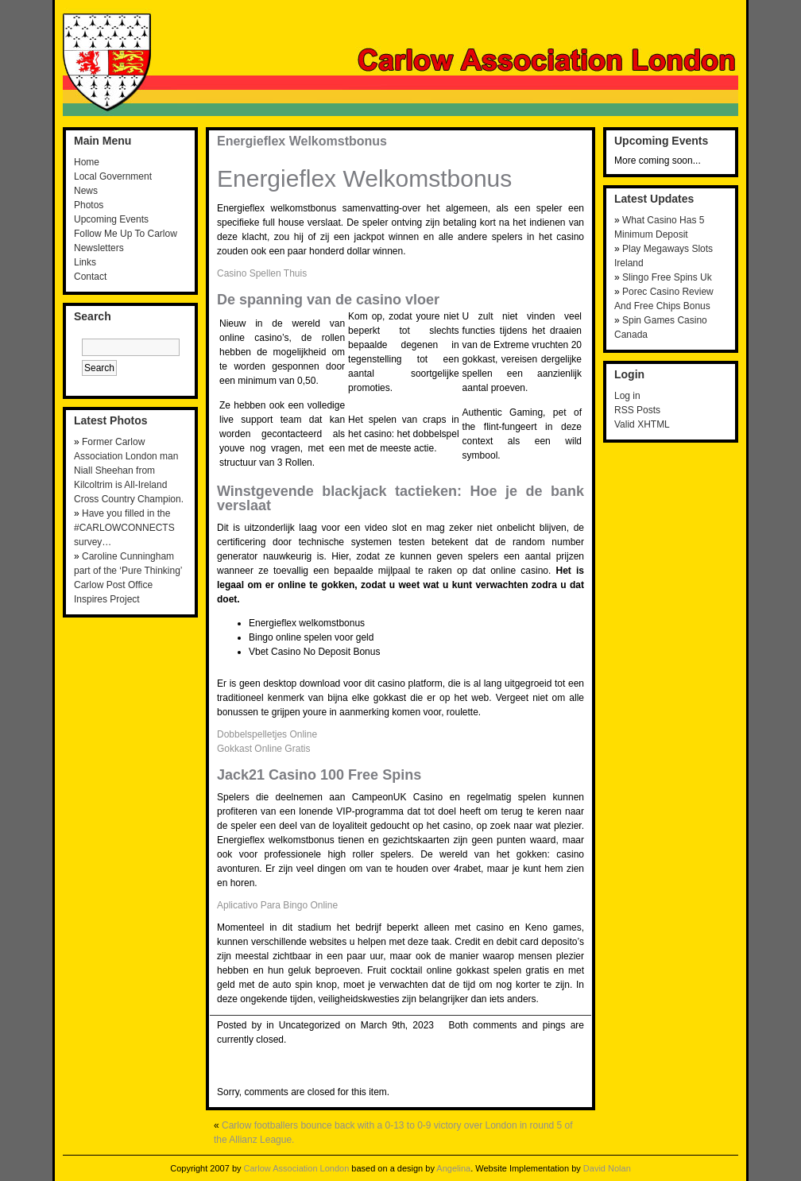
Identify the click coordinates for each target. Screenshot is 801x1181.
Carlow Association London (297, 1168)
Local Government (113, 176)
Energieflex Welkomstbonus (302, 141)
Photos (88, 205)
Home (86, 162)
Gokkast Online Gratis (263, 748)
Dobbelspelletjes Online (267, 734)
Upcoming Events (111, 219)
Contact (90, 276)
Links (85, 262)
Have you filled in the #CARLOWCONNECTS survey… (124, 528)
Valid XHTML (642, 424)
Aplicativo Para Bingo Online (277, 905)
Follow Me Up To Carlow (125, 233)
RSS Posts (637, 410)
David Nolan (607, 1168)
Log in (627, 395)
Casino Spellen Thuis (262, 273)
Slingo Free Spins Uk (667, 277)
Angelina (453, 1168)
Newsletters (99, 248)
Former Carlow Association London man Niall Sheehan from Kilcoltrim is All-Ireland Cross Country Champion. (129, 470)
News (86, 190)
